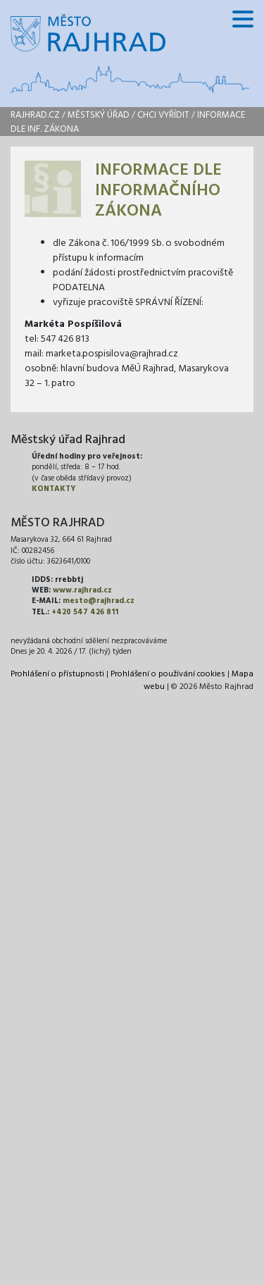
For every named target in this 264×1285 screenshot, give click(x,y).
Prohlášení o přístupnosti (57, 674)
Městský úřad (99, 115)
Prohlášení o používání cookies (168, 674)
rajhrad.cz (35, 115)
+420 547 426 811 (84, 612)
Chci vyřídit (163, 115)
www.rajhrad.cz (82, 590)
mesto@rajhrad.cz (98, 601)
